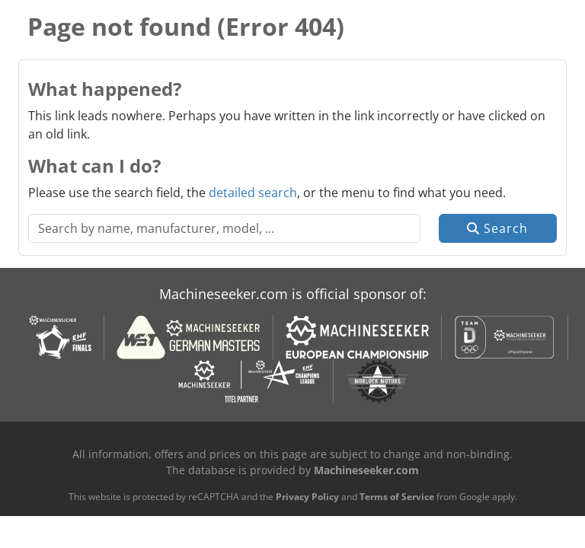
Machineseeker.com (366, 470)
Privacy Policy (307, 496)
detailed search (253, 192)
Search (497, 228)
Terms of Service (397, 496)
